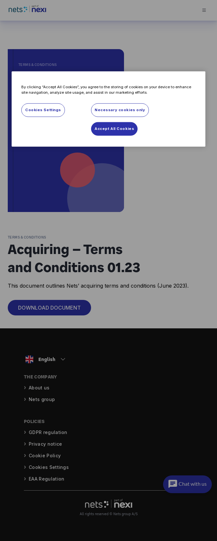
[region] (108, 109)
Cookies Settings (43, 110)
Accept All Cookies (114, 128)
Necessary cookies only (120, 110)
